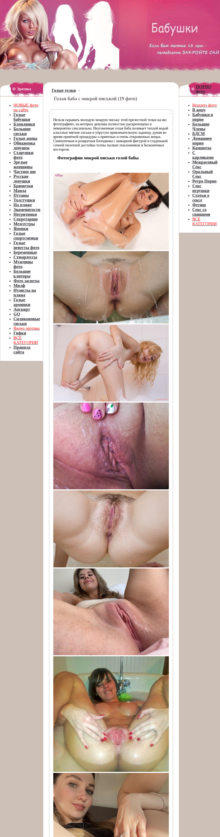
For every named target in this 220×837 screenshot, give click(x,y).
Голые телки (64, 90)
